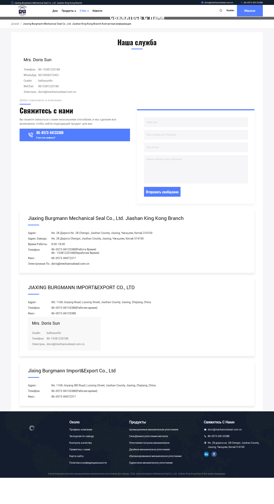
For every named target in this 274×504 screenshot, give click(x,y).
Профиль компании (80, 455)
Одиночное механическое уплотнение (151, 489)
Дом (54, 10)
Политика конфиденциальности (88, 489)
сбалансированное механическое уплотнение (155, 482)
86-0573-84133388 (252, 2)
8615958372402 (48, 101)
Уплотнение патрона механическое (149, 469)
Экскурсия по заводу (81, 462)
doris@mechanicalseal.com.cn (217, 2)
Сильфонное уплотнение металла (148, 462)
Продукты (68, 10)
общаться (249, 11)
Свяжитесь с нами (79, 475)
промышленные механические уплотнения (153, 455)
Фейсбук (214, 480)
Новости (97, 10)
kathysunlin (45, 107)
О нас (84, 10)
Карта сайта (76, 482)
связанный (206, 480)
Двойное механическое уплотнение (149, 475)
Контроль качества (80, 469)
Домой (15, 50)
